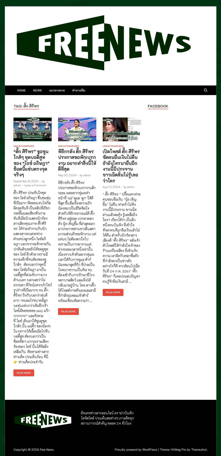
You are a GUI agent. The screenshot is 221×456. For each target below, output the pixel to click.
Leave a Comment (35, 185)
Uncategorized (23, 146)
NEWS (37, 90)
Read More (22, 371)
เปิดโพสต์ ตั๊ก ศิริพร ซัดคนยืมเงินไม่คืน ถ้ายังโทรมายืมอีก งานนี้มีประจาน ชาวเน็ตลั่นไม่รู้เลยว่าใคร (121, 166)
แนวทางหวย (57, 90)
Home (21, 90)
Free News (47, 449)
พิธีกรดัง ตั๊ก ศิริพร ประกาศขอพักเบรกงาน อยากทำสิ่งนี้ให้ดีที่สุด (77, 160)
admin (17, 185)
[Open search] (205, 90)
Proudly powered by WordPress (136, 449)
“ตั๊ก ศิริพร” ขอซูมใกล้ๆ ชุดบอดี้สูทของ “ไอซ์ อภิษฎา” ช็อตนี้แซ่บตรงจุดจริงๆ (31, 163)
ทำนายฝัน (78, 90)
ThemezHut (199, 449)
